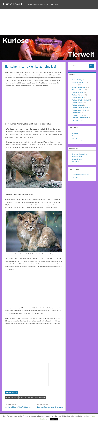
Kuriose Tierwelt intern (79, 87)
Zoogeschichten (77, 120)
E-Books (74, 138)
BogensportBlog (77, 156)
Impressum (75, 133)
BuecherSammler (77, 159)
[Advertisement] (49, 21)
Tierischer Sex (76, 113)
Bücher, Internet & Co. (79, 82)
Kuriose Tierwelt (12, 4)
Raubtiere (30, 397)
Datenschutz (76, 136)
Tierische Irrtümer (11, 393)
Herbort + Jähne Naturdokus (80, 175)
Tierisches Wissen (77, 115)
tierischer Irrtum (40, 397)
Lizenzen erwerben (78, 141)
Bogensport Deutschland (79, 154)
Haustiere (75, 85)
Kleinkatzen (22, 397)
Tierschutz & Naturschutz (80, 118)
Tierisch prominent (78, 92)
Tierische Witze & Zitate (79, 110)
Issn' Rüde (75, 177)
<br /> (11, 374)
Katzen (16, 397)
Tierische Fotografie (78, 95)
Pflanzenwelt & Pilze (78, 90)
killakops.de (75, 161)
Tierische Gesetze (77, 97)
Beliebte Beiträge (77, 80)
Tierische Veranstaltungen (80, 107)
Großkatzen (9, 397)
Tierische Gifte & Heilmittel (80, 100)
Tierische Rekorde (77, 105)
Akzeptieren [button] (54, 419)
